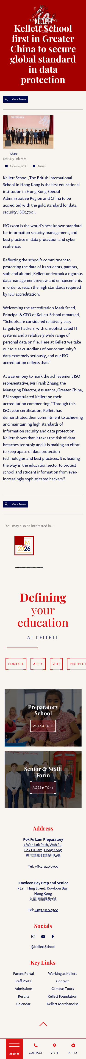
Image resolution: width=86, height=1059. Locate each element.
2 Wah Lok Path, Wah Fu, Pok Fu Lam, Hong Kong (43, 847)
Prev (7, 548)
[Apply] (73, 1049)
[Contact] (35, 1049)
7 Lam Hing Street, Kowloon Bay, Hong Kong (43, 891)
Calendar (23, 1003)
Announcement (18, 166)
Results (23, 996)
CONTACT (16, 664)
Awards (41, 166)
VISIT (56, 664)
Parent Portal (23, 973)
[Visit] (54, 1049)
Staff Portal (23, 981)
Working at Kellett (62, 973)
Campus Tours (62, 988)
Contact (62, 981)
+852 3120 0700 (46, 866)
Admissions (23, 988)
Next (78, 548)
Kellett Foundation (62, 996)
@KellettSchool (43, 946)
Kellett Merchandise (62, 1003)
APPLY (38, 664)
